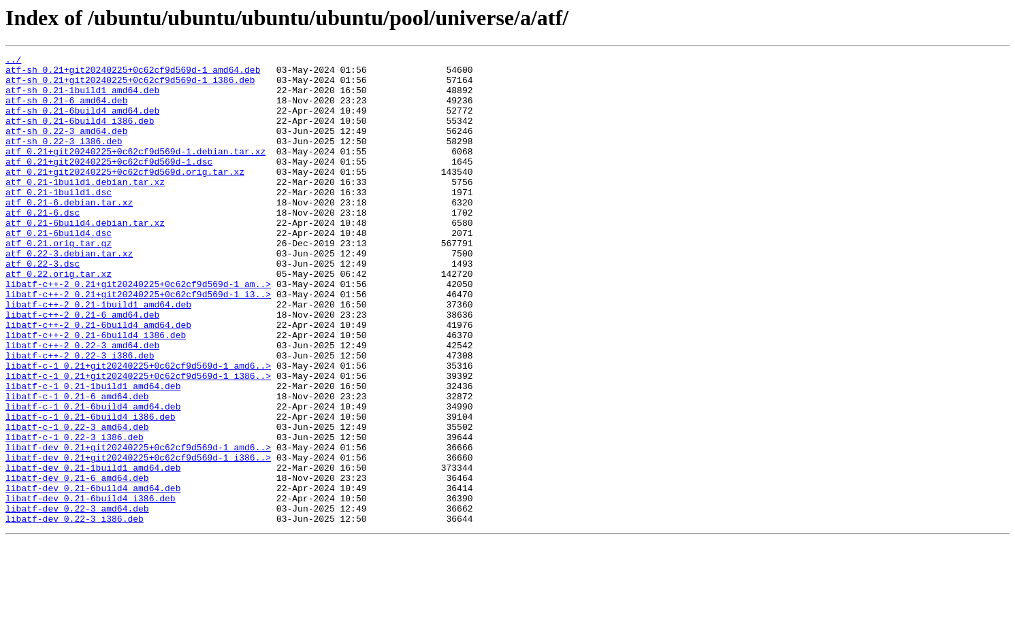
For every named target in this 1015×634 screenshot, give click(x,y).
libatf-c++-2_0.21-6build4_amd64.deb (98, 379)
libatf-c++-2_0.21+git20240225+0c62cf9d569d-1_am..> (138, 330)
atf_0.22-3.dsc (42, 306)
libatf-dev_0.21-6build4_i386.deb (90, 588)
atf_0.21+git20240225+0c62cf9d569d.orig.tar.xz (124, 196)
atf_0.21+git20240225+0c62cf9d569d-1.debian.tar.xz (135, 171)
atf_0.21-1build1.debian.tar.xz (85, 208)
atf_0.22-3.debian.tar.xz (69, 294)
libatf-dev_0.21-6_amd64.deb (77, 563)
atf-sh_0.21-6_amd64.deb (66, 110)
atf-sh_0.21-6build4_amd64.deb (82, 122)
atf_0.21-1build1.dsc (58, 220)
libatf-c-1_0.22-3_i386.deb (74, 514)
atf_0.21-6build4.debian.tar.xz (85, 257)
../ (13, 61)
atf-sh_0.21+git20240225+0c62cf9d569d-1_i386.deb (130, 86)
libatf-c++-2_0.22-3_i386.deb (79, 416)
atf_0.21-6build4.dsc (58, 269)
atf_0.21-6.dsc (42, 245)
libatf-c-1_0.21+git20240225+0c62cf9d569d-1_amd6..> (138, 428)
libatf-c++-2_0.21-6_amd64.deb (82, 367)
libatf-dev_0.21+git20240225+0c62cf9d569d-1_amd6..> (138, 526)
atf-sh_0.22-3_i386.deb (64, 159)
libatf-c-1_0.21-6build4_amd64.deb (92, 477)
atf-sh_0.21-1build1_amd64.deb (82, 98)
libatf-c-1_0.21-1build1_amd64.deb (92, 453)
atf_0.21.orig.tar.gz (58, 282)
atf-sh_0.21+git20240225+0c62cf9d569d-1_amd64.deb (132, 73)
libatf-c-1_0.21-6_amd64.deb (77, 465)
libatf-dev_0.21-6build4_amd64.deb (92, 575)
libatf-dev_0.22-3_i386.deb (74, 612)
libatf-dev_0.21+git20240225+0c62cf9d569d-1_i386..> (138, 539)
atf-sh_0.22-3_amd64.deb (66, 147)
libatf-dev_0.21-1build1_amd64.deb (92, 551)
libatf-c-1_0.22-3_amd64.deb (77, 502)
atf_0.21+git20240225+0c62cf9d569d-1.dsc (108, 184)
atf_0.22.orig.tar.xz (58, 318)
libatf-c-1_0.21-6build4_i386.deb (90, 490)
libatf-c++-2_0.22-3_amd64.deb (82, 404)
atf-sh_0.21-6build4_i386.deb (79, 135)
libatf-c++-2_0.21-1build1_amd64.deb (98, 355)
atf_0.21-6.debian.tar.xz (69, 233)
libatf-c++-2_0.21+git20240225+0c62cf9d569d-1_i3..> (138, 343)
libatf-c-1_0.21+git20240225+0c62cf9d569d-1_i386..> (138, 441)
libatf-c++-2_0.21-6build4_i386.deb (95, 392)
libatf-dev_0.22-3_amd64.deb (77, 600)
